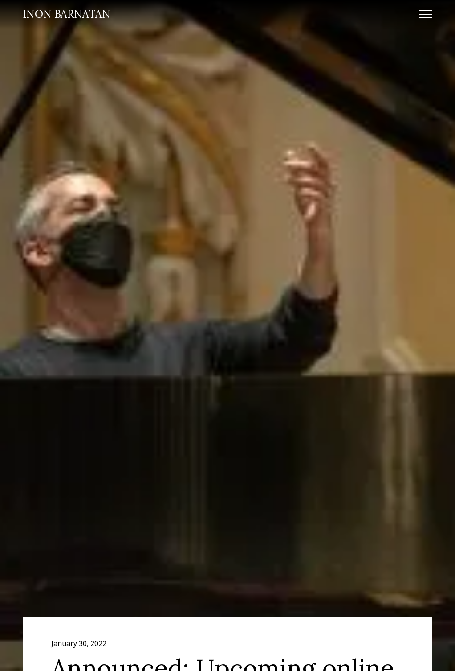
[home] (66, 14)
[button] (425, 14)
